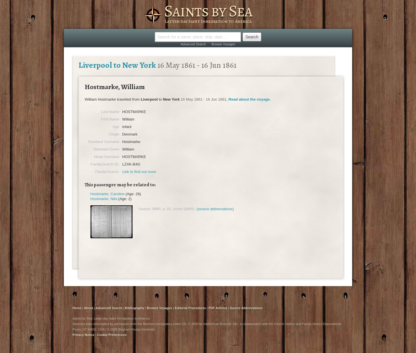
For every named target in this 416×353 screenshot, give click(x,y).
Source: (144, 209)
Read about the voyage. (250, 99)
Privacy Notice (83, 335)
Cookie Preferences (112, 335)
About (88, 308)
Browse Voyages (223, 44)
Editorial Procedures (190, 308)
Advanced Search (193, 44)
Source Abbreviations (246, 308)
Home (77, 308)
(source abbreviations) (215, 209)
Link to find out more (139, 172)
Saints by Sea (208, 11)
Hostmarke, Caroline (107, 194)
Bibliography (134, 308)
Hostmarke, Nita (103, 199)
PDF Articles (218, 308)
